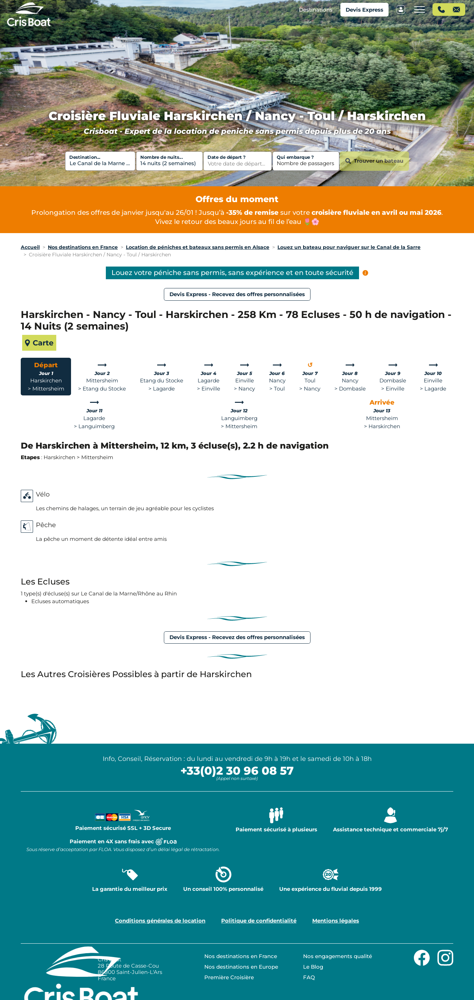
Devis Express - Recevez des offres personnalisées (237, 294)
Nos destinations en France (240, 956)
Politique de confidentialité (258, 920)
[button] (316, 10)
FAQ (309, 977)
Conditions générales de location (160, 920)
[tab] (46, 376)
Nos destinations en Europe (241, 966)
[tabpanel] (237, 451)
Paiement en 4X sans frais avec (123, 845)
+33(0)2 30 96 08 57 (237, 770)
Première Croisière (229, 977)
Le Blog (313, 966)
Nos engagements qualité (337, 956)
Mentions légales (335, 920)
